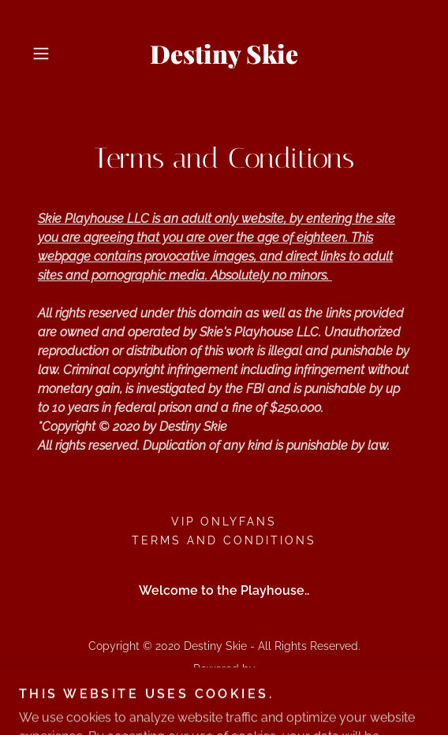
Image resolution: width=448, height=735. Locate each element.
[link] (224, 54)
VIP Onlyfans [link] (224, 521)
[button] (55, 53)
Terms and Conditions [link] (224, 540)
